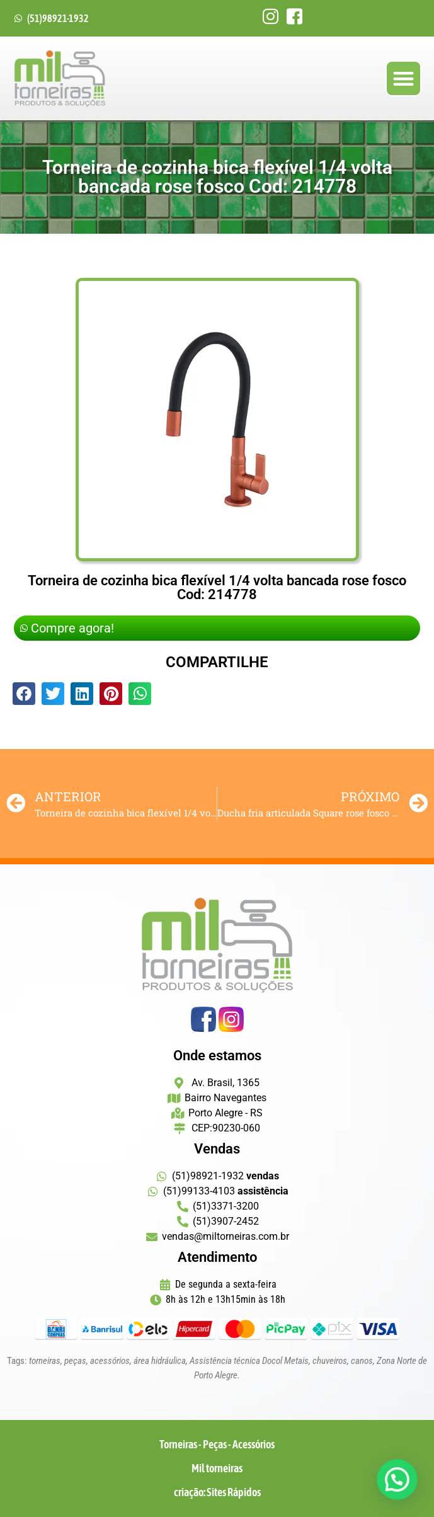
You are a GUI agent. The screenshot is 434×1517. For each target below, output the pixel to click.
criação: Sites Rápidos (217, 1492)
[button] (403, 78)
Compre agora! (67, 628)
